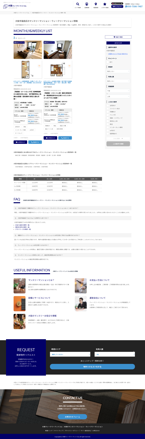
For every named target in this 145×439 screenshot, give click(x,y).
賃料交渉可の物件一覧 (22, 227)
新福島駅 (24, 155)
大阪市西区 (36, 167)
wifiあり (112, 130)
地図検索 (95, 7)
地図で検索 (119, 36)
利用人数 (99, 349)
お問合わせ (21, 142)
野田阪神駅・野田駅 (34, 155)
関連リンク (49, 430)
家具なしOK (114, 120)
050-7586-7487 (135, 6)
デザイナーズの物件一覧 (23, 229)
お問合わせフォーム (72, 417)
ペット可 (113, 114)
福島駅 (43, 155)
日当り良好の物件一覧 (22, 225)
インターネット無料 (116, 127)
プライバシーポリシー (72, 430)
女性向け (113, 105)
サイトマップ (58, 430)
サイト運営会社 (86, 430)
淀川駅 (48, 155)
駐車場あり (113, 133)
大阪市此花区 (28, 167)
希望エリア (55, 349)
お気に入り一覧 (118, 3)
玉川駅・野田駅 (56, 155)
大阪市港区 (44, 167)
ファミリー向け (115, 108)
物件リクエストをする (92, 366)
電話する (36, 142)
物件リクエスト (117, 6)
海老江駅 (17, 155)
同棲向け (113, 111)
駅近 (111, 124)
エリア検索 (78, 7)
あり (111, 61)
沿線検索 (86, 7)
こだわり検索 (104, 7)
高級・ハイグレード (116, 117)
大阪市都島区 (19, 167)
